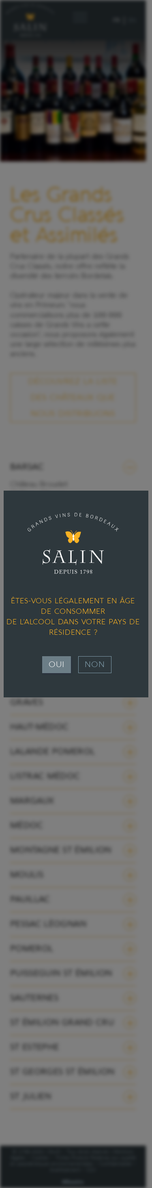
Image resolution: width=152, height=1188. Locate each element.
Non (95, 665)
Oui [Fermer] (56, 665)
